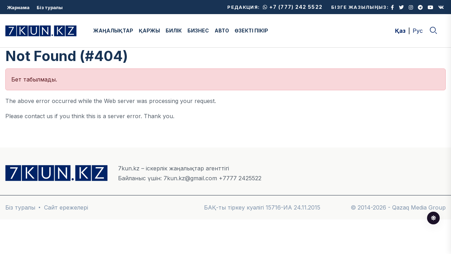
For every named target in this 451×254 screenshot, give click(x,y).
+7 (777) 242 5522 (292, 7)
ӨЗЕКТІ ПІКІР (251, 31)
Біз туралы (50, 7)
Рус (418, 30)
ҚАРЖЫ (149, 31)
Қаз (400, 30)
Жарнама (18, 7)
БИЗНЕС (198, 31)
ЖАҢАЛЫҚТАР (113, 31)
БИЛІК (174, 31)
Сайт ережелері (66, 207)
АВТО (222, 31)
